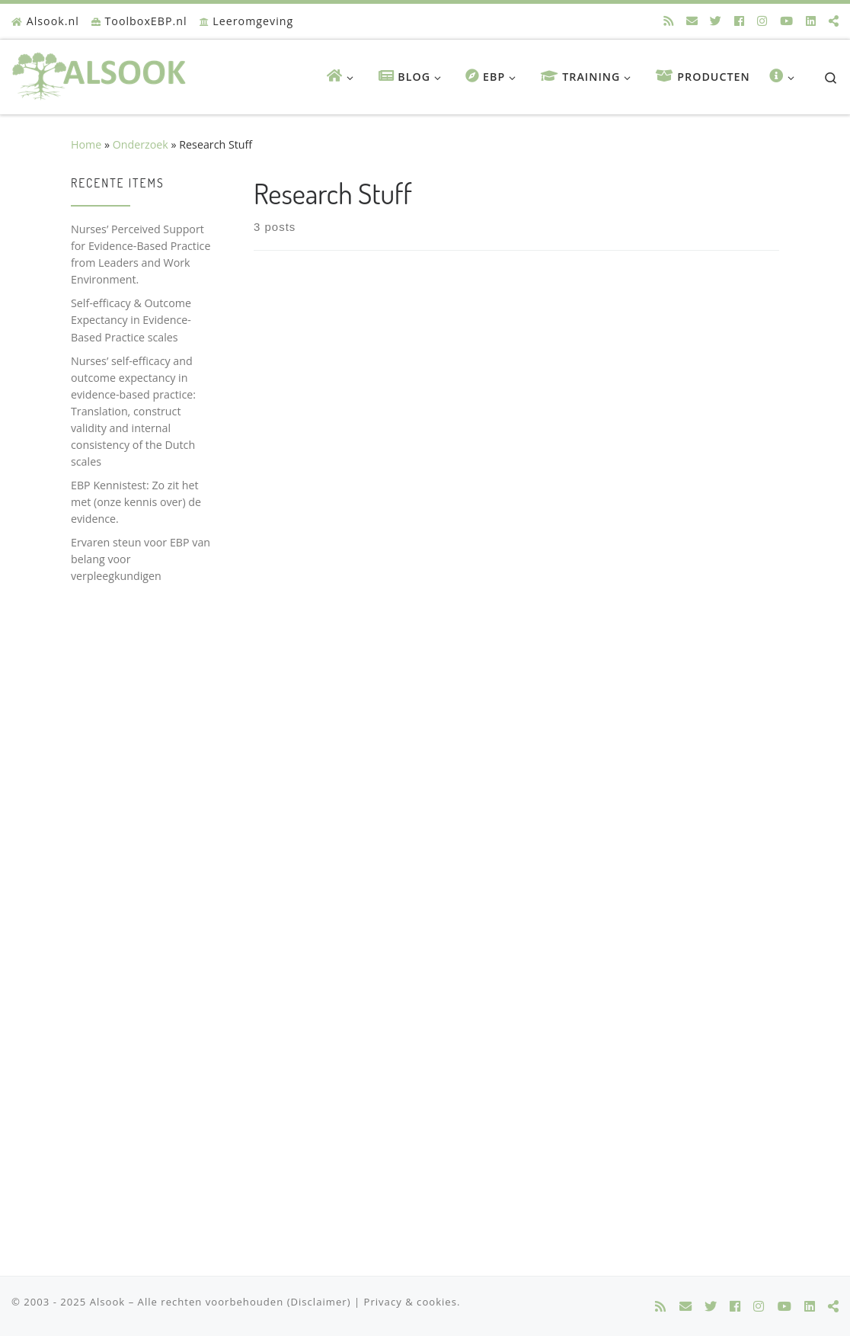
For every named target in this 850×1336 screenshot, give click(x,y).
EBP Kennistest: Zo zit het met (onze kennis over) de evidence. (136, 502)
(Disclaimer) (319, 1302)
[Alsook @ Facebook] (739, 21)
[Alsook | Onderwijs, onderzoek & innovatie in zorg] (101, 72)
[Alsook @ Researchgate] (834, 21)
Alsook (108, 1302)
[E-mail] (692, 21)
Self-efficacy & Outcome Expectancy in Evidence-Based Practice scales (131, 320)
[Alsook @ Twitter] (715, 21)
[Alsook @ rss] (668, 21)
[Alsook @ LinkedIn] (811, 21)
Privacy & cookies (410, 1302)
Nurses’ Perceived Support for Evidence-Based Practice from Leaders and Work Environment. (140, 254)
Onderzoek (140, 144)
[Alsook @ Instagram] (762, 21)
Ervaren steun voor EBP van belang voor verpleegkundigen (140, 559)
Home (86, 144)
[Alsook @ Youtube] (786, 21)
